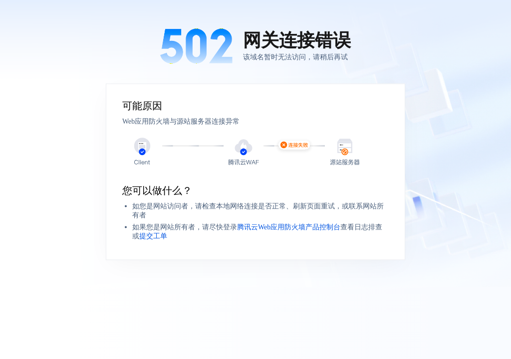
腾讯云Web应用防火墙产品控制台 (288, 227)
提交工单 (153, 236)
